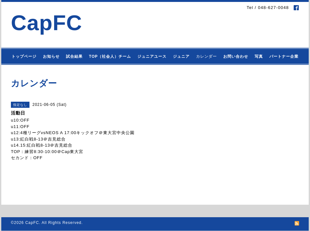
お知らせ (51, 56)
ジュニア (181, 56)
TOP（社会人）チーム (110, 56)
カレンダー (206, 56)
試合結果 (74, 56)
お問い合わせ (235, 56)
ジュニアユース (152, 56)
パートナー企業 (283, 56)
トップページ (24, 56)
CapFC (46, 23)
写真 (259, 56)
